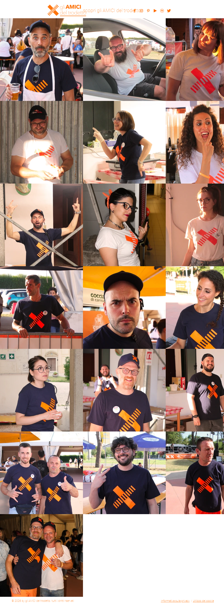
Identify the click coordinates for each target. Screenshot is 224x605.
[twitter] (169, 10)
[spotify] (162, 10)
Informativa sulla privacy (175, 600)
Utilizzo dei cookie (203, 600)
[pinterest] (148, 10)
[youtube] (155, 10)
